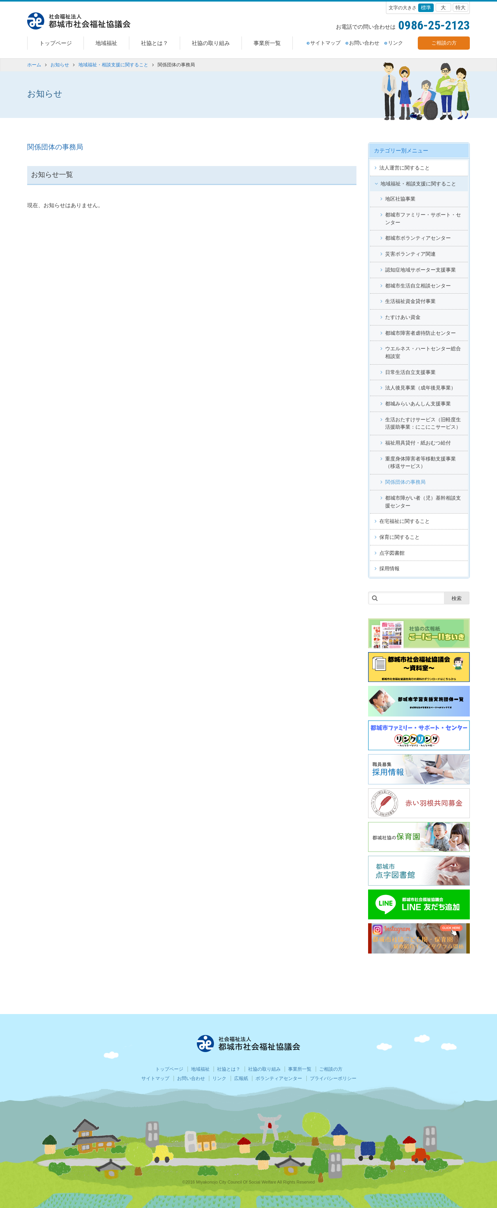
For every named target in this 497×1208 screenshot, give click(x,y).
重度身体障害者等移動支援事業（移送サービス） (420, 462)
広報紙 (241, 1078)
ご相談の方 (444, 43)
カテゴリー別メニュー (401, 150)
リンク (393, 43)
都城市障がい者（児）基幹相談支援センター (423, 502)
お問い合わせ (362, 43)
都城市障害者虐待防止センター (420, 333)
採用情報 (389, 568)
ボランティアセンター (278, 1078)
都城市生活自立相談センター (420, 286)
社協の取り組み (211, 43)
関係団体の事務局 (405, 482)
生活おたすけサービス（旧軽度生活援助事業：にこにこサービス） (423, 423)
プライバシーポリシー (333, 1078)
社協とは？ (154, 43)
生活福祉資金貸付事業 (410, 301)
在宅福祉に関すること (404, 521)
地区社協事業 (400, 199)
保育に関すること (399, 537)
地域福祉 (106, 43)
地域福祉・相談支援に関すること (418, 184)
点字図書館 (392, 553)
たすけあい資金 (403, 317)
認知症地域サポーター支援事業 (420, 270)
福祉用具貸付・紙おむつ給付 (418, 443)
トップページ (55, 43)
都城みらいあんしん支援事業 (418, 404)
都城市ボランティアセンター (418, 238)
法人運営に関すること (404, 168)
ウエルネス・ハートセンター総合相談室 (423, 352)
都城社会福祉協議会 (78, 20)
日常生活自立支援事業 (410, 372)
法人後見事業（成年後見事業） (420, 388)
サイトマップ (324, 43)
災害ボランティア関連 (410, 254)
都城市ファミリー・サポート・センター (423, 218)
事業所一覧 (267, 43)
